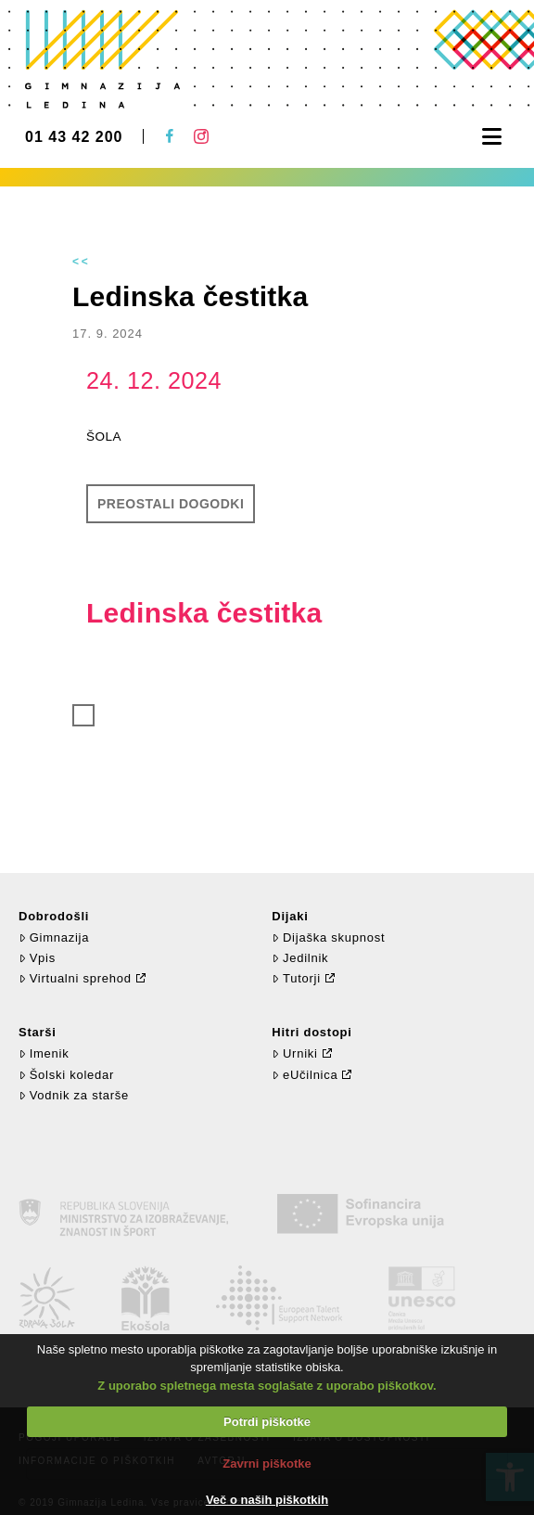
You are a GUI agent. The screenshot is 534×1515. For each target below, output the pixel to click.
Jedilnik (300, 958)
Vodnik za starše (74, 1095)
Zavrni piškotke (266, 1463)
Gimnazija (54, 937)
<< (81, 261)
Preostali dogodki (170, 503)
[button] (491, 137)
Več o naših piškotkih (267, 1500)
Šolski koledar (66, 1075)
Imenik (44, 1053)
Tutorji (296, 978)
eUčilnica (304, 1075)
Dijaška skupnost (328, 937)
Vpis (37, 958)
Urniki (294, 1053)
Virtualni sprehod (75, 978)
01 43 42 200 (73, 137)
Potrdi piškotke (267, 1422)
